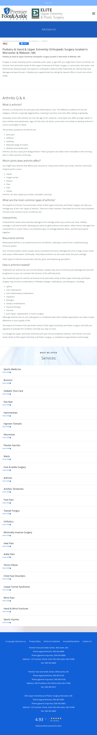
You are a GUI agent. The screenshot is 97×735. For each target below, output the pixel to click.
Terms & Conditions (52, 641)
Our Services (33, 41)
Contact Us (87, 641)
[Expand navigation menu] (93, 13)
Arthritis (44, 41)
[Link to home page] (45, 13)
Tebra (59, 726)
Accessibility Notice (71, 641)
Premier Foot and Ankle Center (14, 41)
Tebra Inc (22, 641)
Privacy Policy (35, 641)
